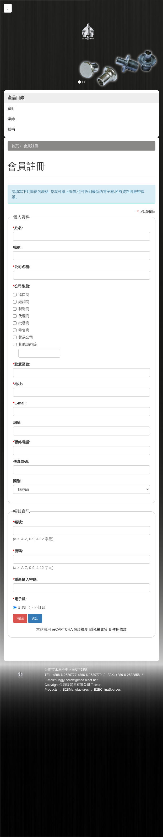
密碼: (18, 551)
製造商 (21, 309)
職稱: (17, 247)
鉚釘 (11, 108)
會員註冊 (31, 146)
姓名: (18, 228)
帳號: (18, 522)
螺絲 (11, 119)
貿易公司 (23, 337)
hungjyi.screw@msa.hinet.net (76, 680)
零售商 (21, 330)
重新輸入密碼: (25, 579)
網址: (17, 422)
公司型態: (21, 286)
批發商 (21, 323)
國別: (17, 481)
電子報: (20, 599)
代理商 (21, 316)
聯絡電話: (21, 442)
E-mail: (20, 403)
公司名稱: (21, 267)
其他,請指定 (25, 344)
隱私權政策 (98, 629)
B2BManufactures (76, 689)
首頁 (15, 146)
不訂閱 (37, 607)
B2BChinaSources (107, 689)
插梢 (11, 129)
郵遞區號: (21, 364)
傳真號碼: (21, 461)
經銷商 (21, 302)
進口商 (21, 294)
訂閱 (19, 607)
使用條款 (119, 629)
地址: (18, 384)
